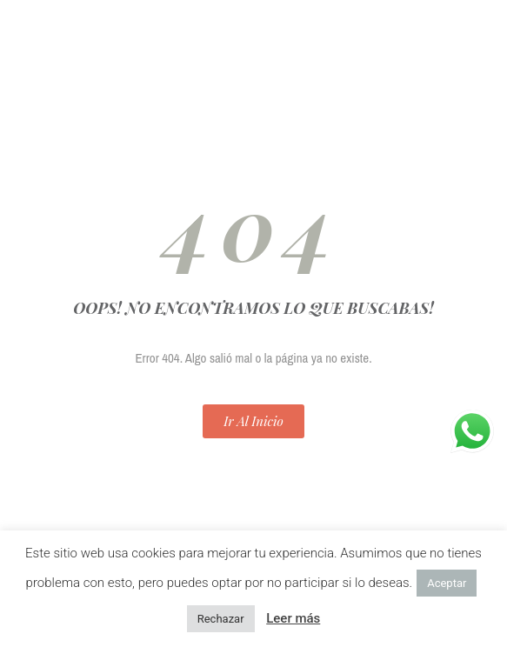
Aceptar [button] (446, 583)
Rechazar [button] (220, 618)
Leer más (293, 618)
